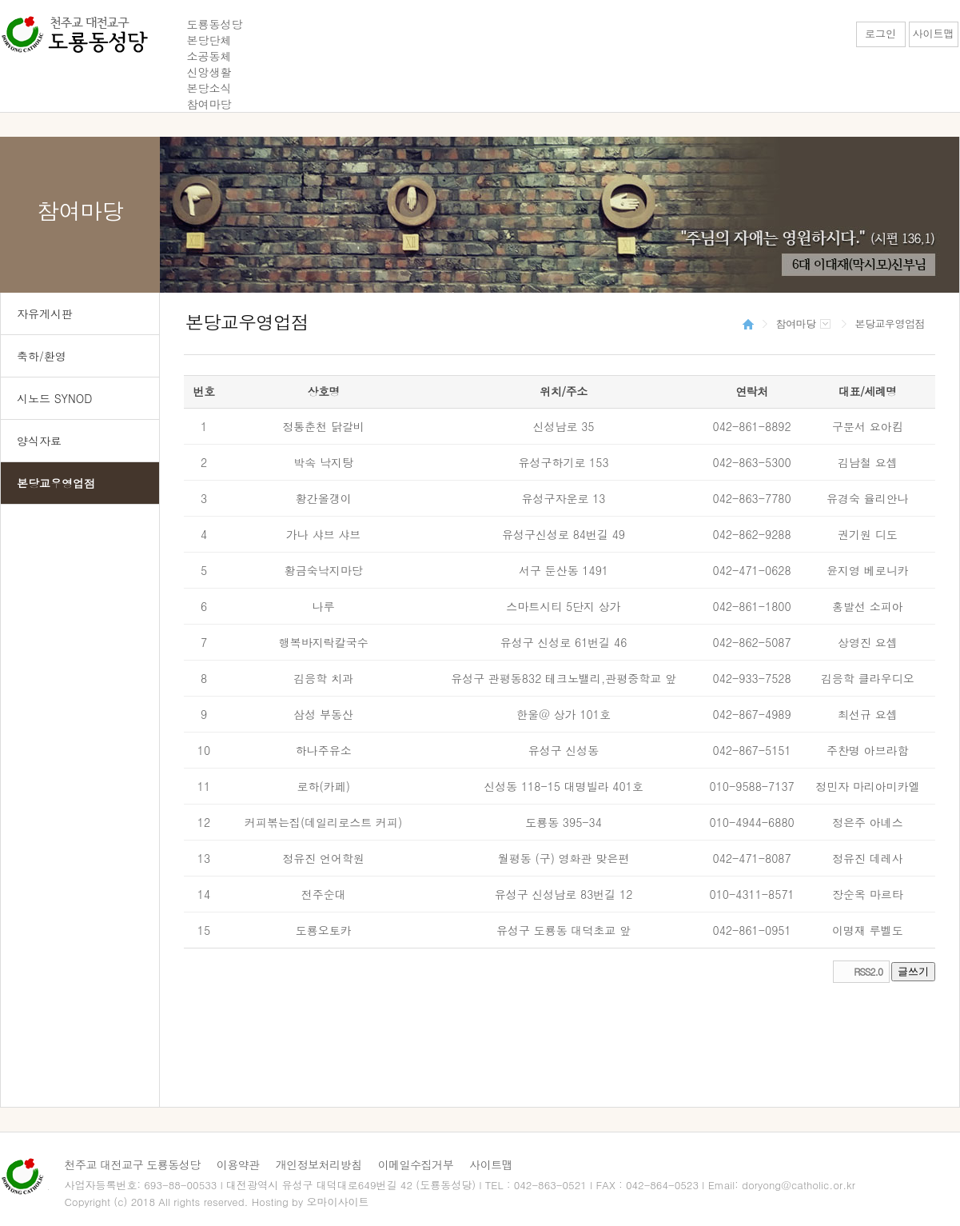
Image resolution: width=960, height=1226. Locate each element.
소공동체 (209, 56)
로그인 (880, 33)
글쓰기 (913, 971)
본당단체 (209, 40)
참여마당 (209, 104)
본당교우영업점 (56, 483)
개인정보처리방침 (319, 1164)
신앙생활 (209, 72)
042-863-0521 (550, 1184)
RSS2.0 (868, 971)
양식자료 (39, 441)
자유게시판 (45, 313)
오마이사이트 (338, 1201)
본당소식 (209, 88)
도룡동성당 (215, 24)
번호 (204, 391)
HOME (748, 324)
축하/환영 (41, 356)
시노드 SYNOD (54, 398)
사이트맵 (933, 33)
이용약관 (238, 1164)
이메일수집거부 (416, 1164)
